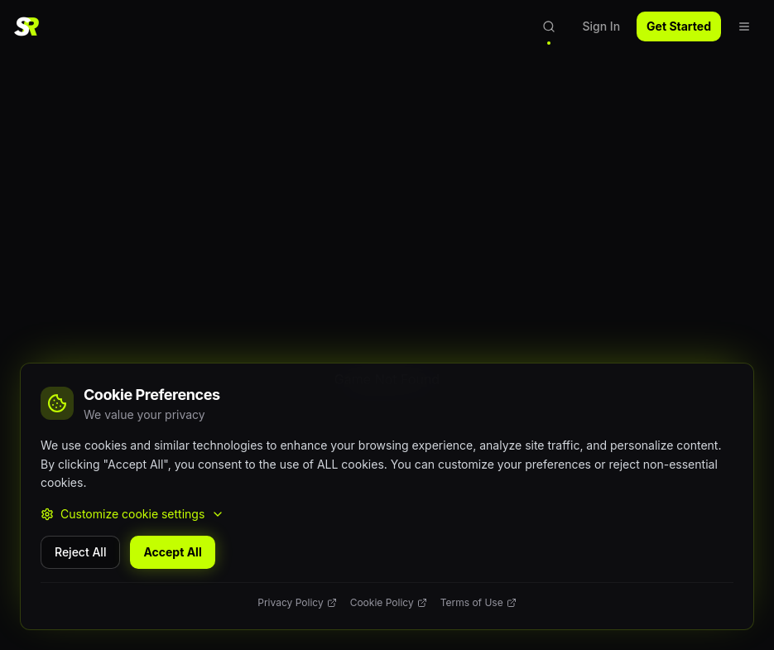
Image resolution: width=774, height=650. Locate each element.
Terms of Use (478, 602)
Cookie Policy (388, 602)
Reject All (80, 552)
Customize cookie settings (132, 514)
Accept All (172, 552)
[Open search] (548, 26)
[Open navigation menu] (744, 26)
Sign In (601, 26)
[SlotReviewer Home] (26, 26)
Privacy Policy (296, 602)
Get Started (679, 26)
